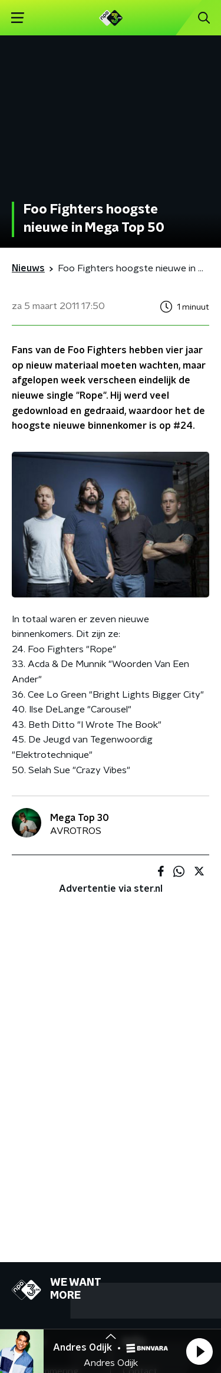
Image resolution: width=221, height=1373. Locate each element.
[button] (199, 1351)
